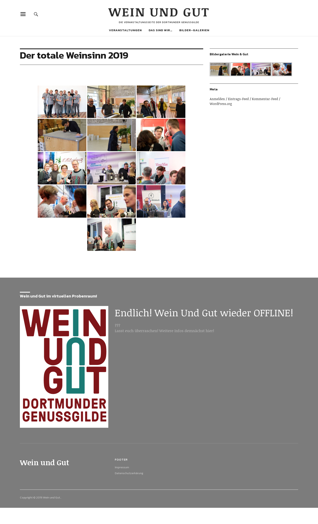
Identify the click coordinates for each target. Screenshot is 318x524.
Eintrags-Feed (238, 99)
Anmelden (217, 99)
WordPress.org (221, 104)
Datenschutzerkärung (129, 473)
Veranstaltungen (125, 30)
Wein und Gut (159, 11)
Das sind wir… (160, 30)
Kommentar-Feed (265, 99)
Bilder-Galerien (194, 30)
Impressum (122, 467)
